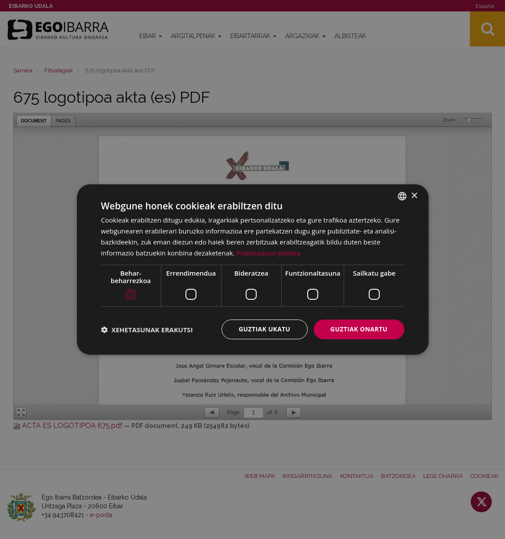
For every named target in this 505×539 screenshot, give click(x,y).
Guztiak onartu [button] (359, 329)
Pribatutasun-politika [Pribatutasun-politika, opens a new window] (268, 252)
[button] (147, 329)
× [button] (414, 195)
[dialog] (253, 269)
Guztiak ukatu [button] (265, 329)
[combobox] (402, 196)
